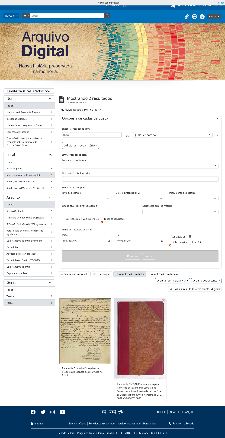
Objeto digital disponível (128, 192)
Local (11, 155)
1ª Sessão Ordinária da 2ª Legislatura (29, 218)
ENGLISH (161, 412)
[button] (187, 17)
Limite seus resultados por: (29, 91)
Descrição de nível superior (76, 173)
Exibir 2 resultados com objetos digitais (195, 289)
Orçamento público (29, 273)
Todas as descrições (114, 218)
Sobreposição (180, 242)
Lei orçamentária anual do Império (29, 241)
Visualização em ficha (129, 274)
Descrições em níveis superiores (82, 218)
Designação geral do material (157, 205)
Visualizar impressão (75, 274)
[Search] (67, 15)
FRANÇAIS (188, 412)
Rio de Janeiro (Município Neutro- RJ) (29, 188)
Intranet (37, 423)
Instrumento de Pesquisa (182, 192)
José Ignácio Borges (29, 119)
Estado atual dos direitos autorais (79, 205)
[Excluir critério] (217, 135)
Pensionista (149, 423)
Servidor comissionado (102, 423)
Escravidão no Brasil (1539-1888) (29, 261)
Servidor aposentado (128, 423)
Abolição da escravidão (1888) (29, 254)
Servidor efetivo (77, 423)
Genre (12, 283)
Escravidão (29, 248)
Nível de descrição (71, 192)
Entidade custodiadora (74, 160)
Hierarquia (102, 274)
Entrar (213, 16)
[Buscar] (92, 134)
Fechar (220, 2)
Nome (12, 99)
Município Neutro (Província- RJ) (29, 175)
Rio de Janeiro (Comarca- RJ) (29, 182)
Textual (29, 297)
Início (65, 234)
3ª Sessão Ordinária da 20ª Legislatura (29, 224)
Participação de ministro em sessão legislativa (29, 232)
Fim (118, 234)
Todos (10, 105)
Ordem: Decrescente (205, 280)
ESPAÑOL (174, 412)
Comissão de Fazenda (29, 132)
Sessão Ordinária (29, 211)
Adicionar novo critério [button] (79, 145)
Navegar (10, 15)
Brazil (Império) (29, 169)
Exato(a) (196, 242)
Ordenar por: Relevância (171, 280)
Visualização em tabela (162, 274)
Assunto (13, 198)
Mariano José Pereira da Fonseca (29, 113)
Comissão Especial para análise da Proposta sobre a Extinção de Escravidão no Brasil (29, 142)
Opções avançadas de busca (85, 119)
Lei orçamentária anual (29, 267)
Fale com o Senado (181, 423)
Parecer (29, 303)
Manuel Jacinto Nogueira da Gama (29, 126)
